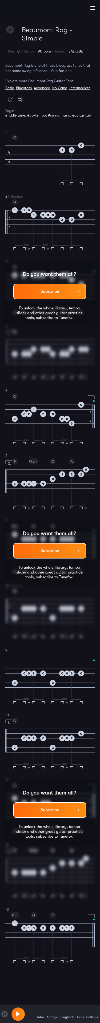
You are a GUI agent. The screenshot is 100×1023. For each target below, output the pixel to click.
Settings (92, 1014)
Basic (9, 88)
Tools (80, 1014)
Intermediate (79, 88)
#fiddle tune (15, 115)
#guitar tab (81, 115)
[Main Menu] (92, 8)
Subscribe (50, 291)
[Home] (21, 8)
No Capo (59, 88)
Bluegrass (24, 88)
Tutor (40, 1014)
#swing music (59, 115)
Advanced (42, 88)
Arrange (52, 1014)
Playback (67, 1014)
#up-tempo (36, 115)
